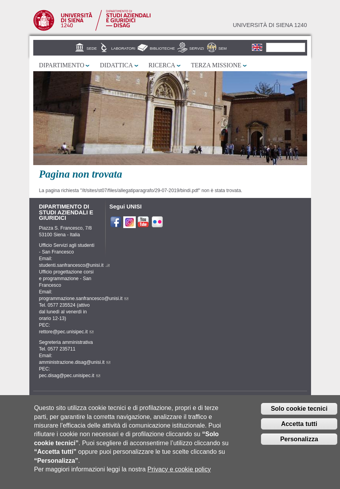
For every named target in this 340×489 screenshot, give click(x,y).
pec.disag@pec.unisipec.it (69, 375)
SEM (222, 48)
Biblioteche (162, 48)
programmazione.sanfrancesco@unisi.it (84, 298)
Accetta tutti (299, 430)
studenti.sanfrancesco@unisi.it (74, 265)
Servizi (196, 48)
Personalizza (299, 445)
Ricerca (162, 65)
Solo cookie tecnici (299, 415)
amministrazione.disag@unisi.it (75, 362)
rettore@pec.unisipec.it (66, 331)
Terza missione (216, 65)
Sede (91, 48)
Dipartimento (62, 65)
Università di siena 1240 (270, 25)
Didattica (116, 65)
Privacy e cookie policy (179, 475)
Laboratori (123, 48)
